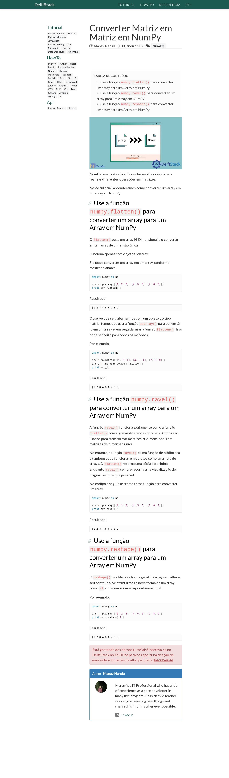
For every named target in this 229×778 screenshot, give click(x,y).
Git (69, 44)
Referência (169, 4)
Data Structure (56, 51)
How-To (147, 4)
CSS (50, 89)
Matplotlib (53, 48)
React (74, 85)
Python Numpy (56, 44)
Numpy (52, 70)
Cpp (50, 81)
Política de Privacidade (166, 773)
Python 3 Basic (56, 33)
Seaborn (67, 74)
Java (73, 89)
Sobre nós (143, 773)
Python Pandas (66, 67)
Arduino (63, 92)
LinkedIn (124, 698)
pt (189, 4)
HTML (59, 81)
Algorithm (73, 51)
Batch (51, 67)
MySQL (52, 96)
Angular (63, 85)
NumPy (158, 46)
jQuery (52, 85)
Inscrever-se (163, 644)
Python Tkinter (67, 63)
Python (52, 63)
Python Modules (57, 37)
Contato (188, 773)
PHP (58, 89)
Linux (62, 78)
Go (65, 89)
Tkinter (72, 33)
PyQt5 (66, 48)
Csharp (52, 92)
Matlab (52, 78)
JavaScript (53, 40)
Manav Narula (105, 46)
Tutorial (126, 4)
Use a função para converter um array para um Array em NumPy (134, 211)
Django (63, 70)
